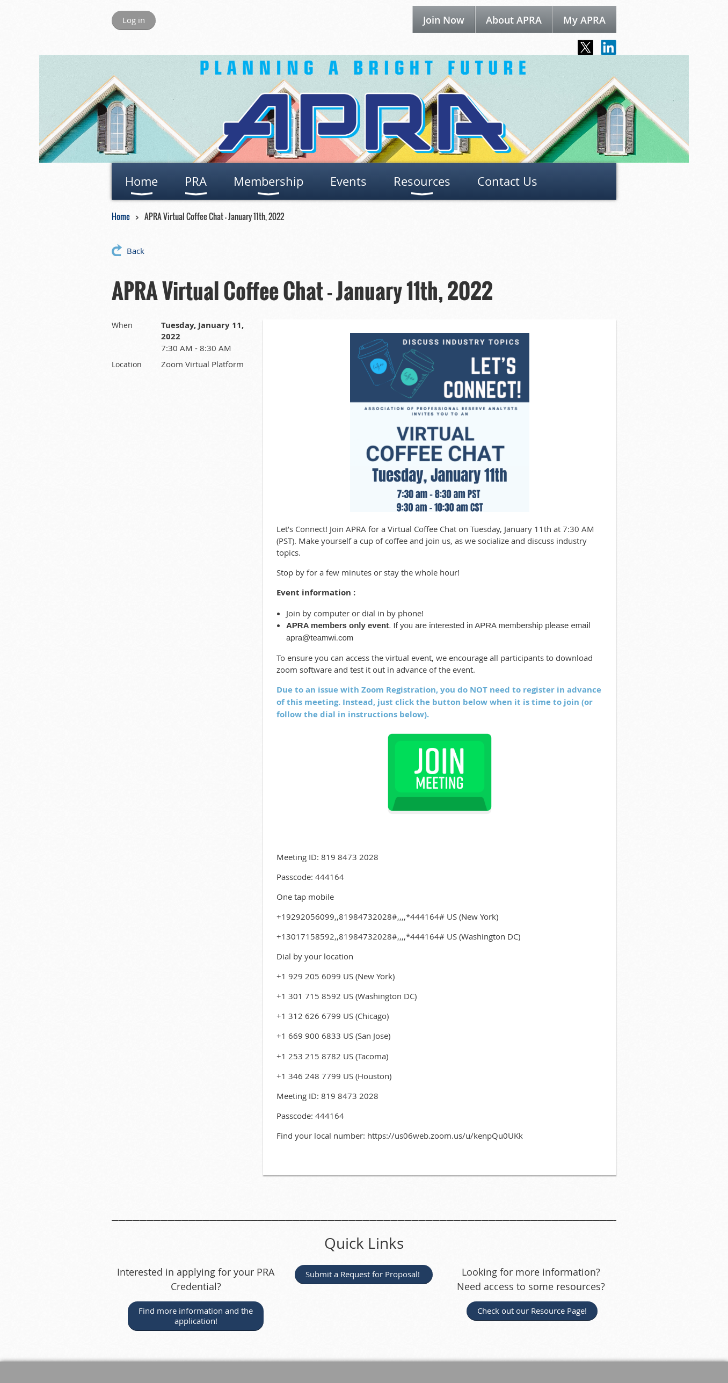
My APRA (584, 19)
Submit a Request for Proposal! (363, 1274)
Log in (133, 19)
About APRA (514, 19)
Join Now (443, 19)
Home (121, 216)
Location (127, 364)
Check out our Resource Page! (532, 1310)
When (122, 325)
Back (135, 250)
